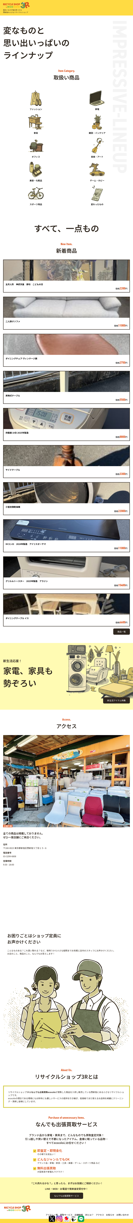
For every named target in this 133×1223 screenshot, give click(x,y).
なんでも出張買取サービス (66, 1195)
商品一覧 (121, 631)
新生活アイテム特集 (116, 700)
